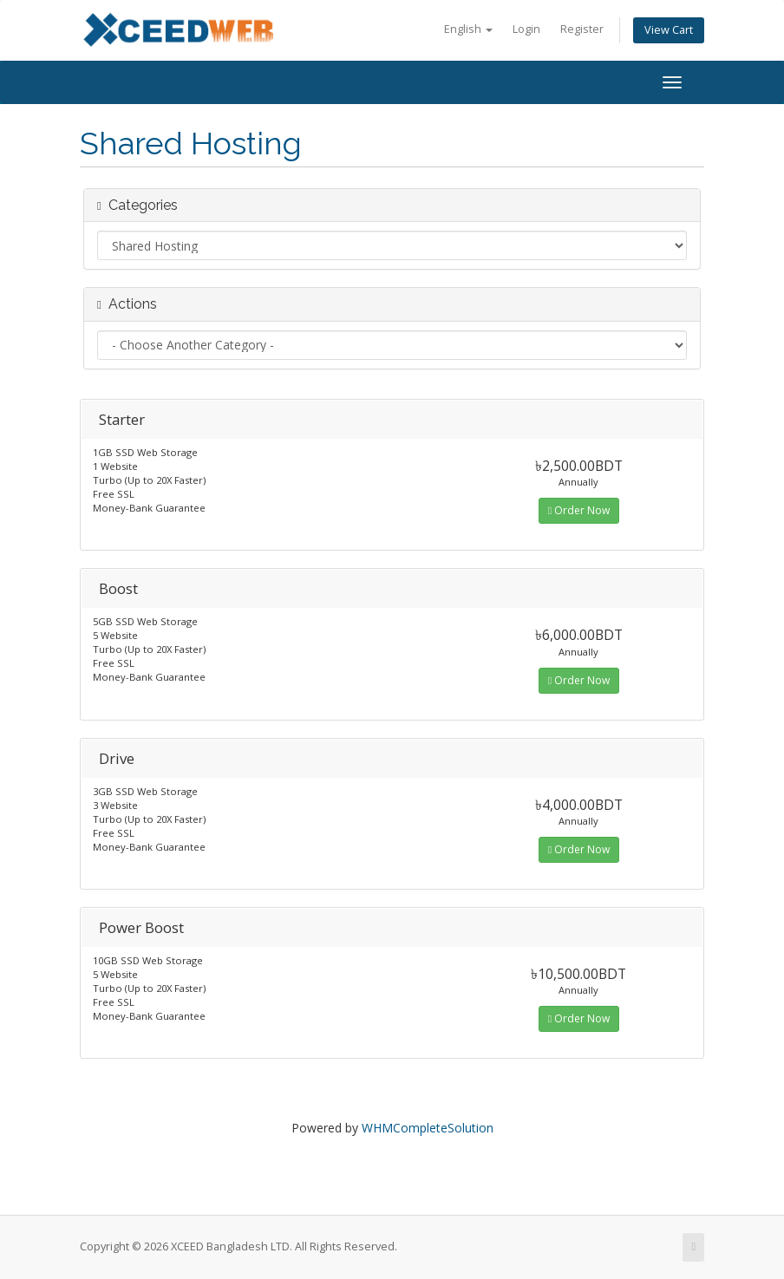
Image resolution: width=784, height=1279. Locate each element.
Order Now (579, 510)
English (468, 29)
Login (526, 29)
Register (582, 29)
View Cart (668, 30)
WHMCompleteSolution (427, 1127)
